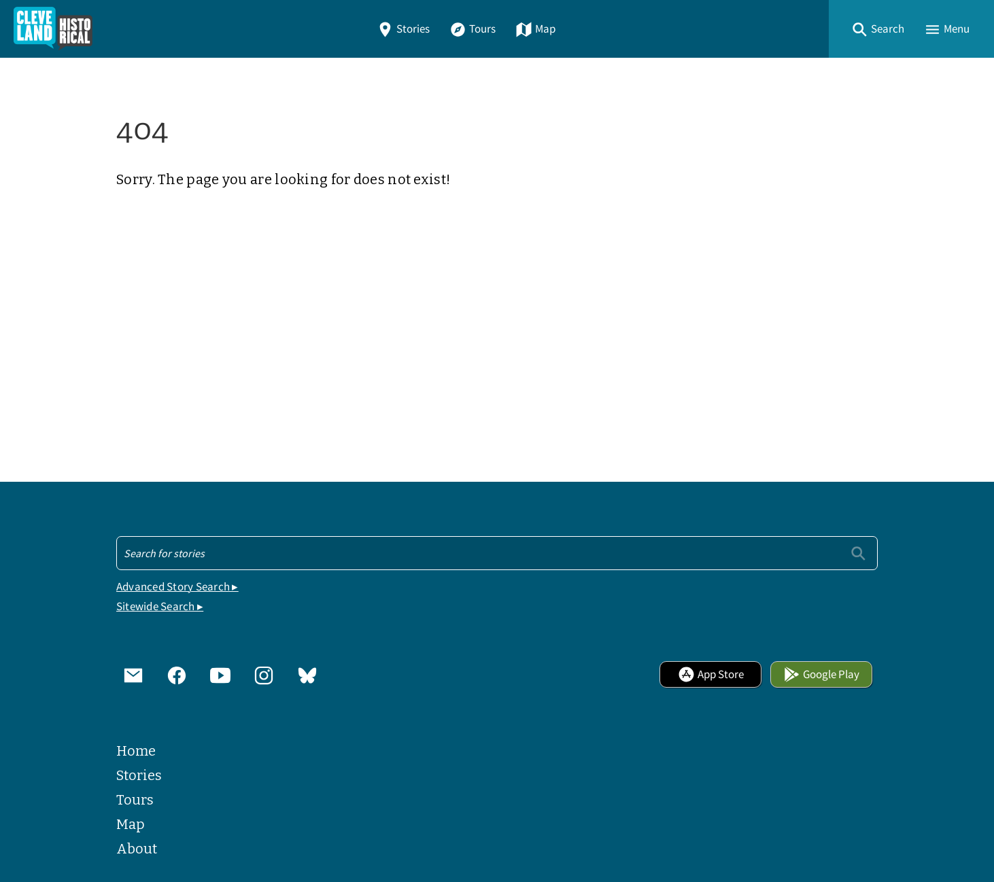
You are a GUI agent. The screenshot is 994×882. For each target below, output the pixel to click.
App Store (711, 674)
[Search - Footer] (497, 553)
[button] (877, 29)
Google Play (821, 674)
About (136, 849)
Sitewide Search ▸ (159, 606)
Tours (472, 29)
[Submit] (858, 553)
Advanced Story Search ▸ (177, 587)
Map (535, 29)
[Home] (53, 29)
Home (136, 751)
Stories (403, 29)
